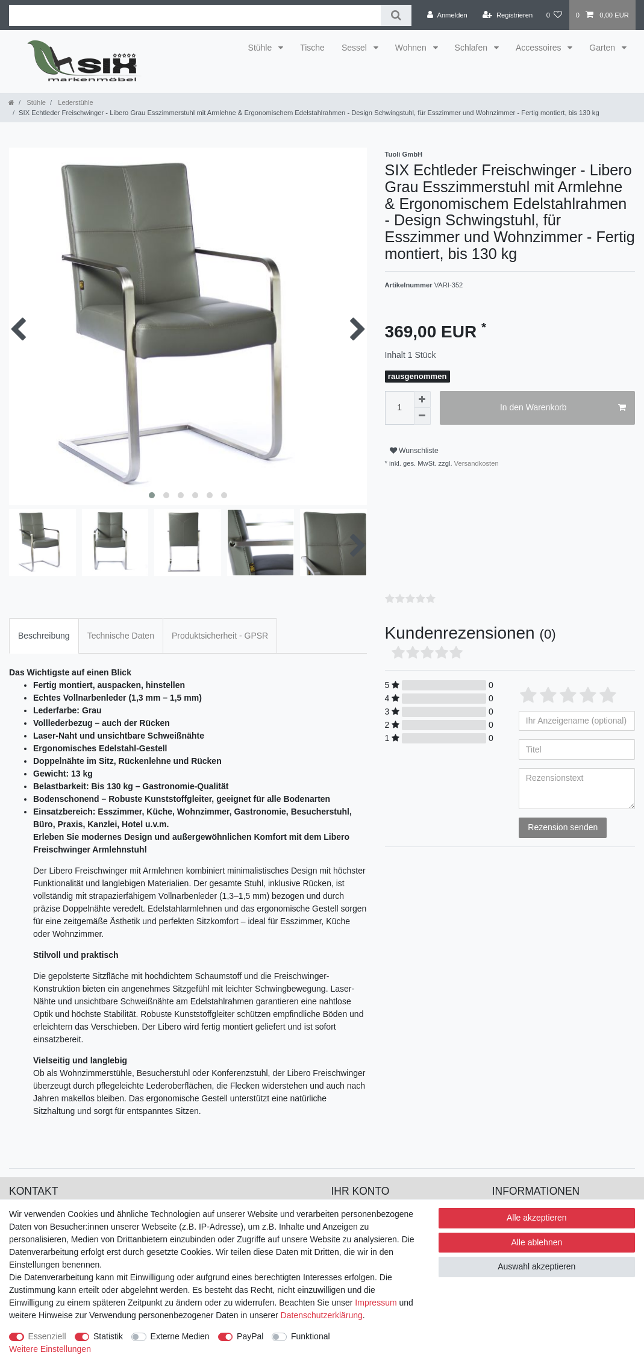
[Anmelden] (447, 15)
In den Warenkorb (563, 407)
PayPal (250, 1336)
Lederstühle (74, 102)
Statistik (108, 1336)
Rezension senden (563, 811)
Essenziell (47, 1336)
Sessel (355, 47)
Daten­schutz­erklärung (322, 1315)
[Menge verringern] (422, 416)
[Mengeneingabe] (399, 408)
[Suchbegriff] (195, 15)
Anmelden (350, 1196)
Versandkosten (475, 463)
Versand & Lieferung (530, 1196)
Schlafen (472, 47)
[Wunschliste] (554, 15)
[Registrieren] (507, 15)
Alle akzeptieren (537, 1217)
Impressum (375, 1302)
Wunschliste (414, 450)
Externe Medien (180, 1336)
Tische (312, 47)
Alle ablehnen (536, 1242)
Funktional (310, 1336)
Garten (603, 47)
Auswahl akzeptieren (536, 1266)
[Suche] (396, 15)
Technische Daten (120, 619)
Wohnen (412, 47)
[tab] (44, 619)
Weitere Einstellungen (50, 1349)
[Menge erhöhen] (422, 399)
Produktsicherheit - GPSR (220, 619)
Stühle (261, 47)
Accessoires (539, 47)
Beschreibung (44, 619)
